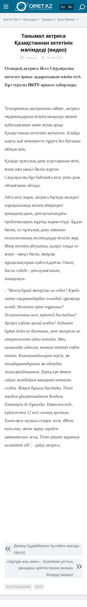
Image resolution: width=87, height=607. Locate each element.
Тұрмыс (47, 19)
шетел (39, 586)
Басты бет (11, 19)
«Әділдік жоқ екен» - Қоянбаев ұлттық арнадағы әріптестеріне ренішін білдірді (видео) (39, 568)
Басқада (29, 19)
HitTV (34, 85)
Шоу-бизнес (66, 19)
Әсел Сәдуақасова (18, 586)
